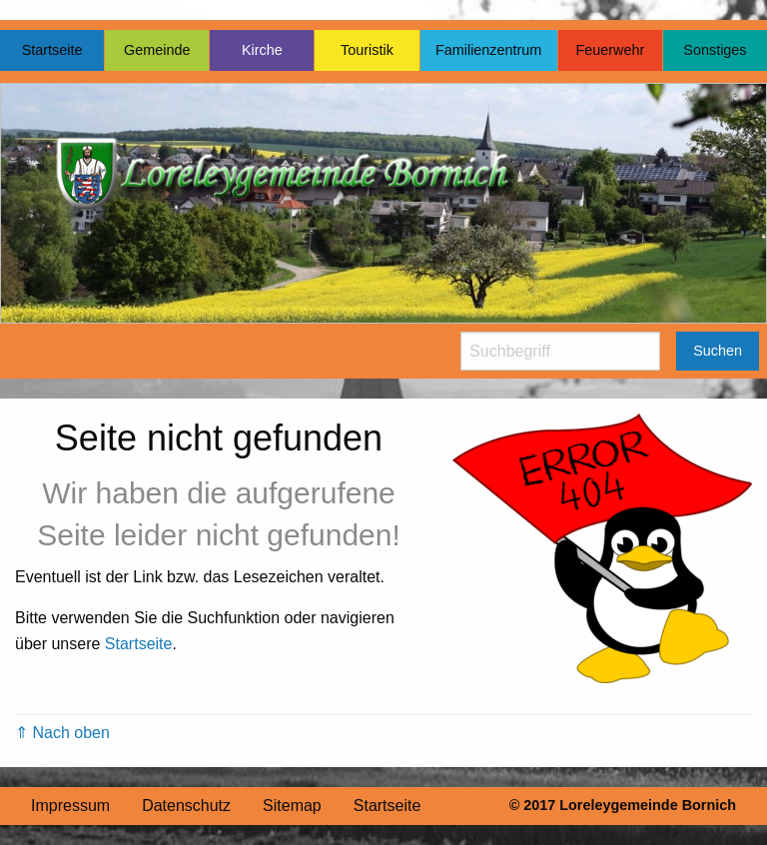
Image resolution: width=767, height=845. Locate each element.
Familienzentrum (488, 50)
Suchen (717, 351)
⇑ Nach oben (62, 732)
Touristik (367, 50)
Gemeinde (157, 50)
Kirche (262, 50)
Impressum (70, 805)
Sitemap (292, 805)
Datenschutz (186, 805)
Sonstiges (714, 50)
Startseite (52, 50)
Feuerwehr (609, 50)
